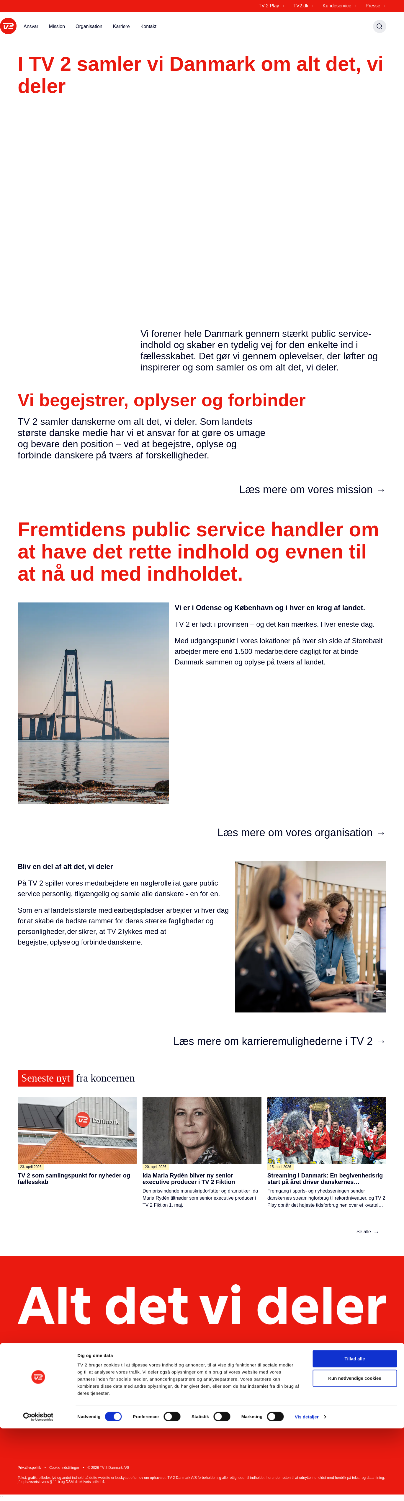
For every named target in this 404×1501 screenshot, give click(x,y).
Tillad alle (354, 1431)
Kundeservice (340, 5)
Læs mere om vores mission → (312, 490)
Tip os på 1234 (272, 1396)
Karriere (121, 26)
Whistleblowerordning (214, 1414)
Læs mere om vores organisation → (301, 833)
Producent (137, 1396)
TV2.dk (303, 5)
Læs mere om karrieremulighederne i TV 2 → (279, 1041)
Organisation (89, 26)
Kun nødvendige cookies (354, 1450)
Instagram (332, 1384)
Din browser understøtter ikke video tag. (202, 218)
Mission (57, 26)
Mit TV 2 (135, 1372)
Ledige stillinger (208, 1372)
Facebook (332, 1396)
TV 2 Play (272, 5)
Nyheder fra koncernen (216, 1384)
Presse (376, 5)
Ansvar (31, 26)
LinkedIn (331, 1372)
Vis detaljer (307, 1489)
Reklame (136, 1408)
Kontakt (148, 26)
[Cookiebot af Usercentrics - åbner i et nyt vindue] (38, 1489)
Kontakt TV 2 (270, 1372)
